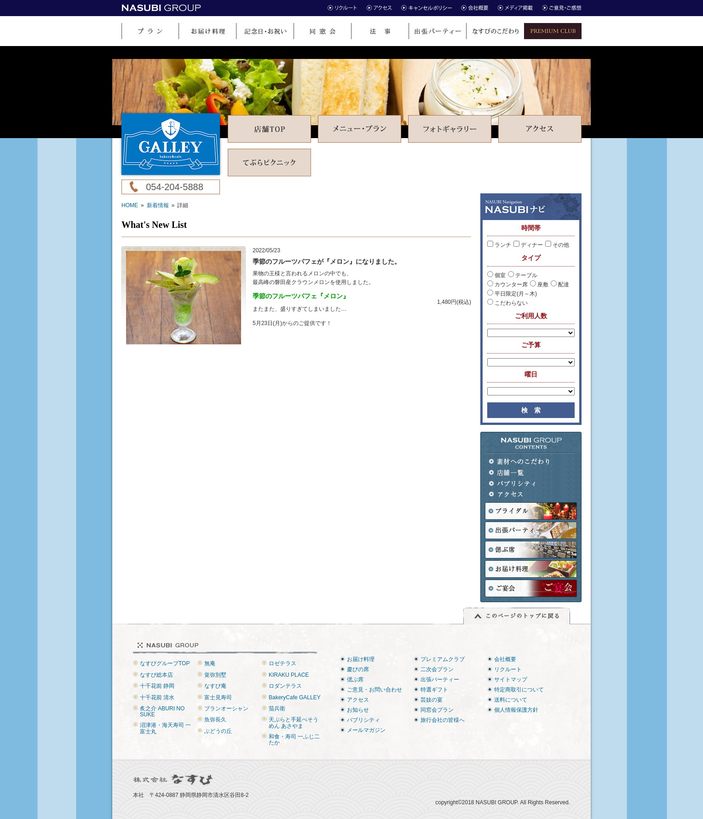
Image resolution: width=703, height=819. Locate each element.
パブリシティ (520, 483)
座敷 (539, 284)
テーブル (522, 275)
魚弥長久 (215, 719)
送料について (510, 700)
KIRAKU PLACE (289, 675)
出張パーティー (440, 679)
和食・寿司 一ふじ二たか (294, 739)
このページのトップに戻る (516, 616)
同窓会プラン (437, 710)
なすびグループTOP (165, 663)
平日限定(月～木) (512, 293)
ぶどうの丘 (218, 731)
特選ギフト (434, 689)
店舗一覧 (520, 472)
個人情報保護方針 (516, 710)
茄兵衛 (277, 708)
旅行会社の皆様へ (443, 720)
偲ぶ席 (355, 679)
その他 (557, 245)
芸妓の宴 (432, 700)
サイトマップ (510, 679)
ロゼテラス (282, 663)
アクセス (520, 494)
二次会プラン (437, 669)
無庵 (209, 663)
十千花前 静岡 (157, 686)
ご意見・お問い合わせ (374, 689)
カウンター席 (507, 284)
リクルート (508, 669)
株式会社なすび (173, 780)
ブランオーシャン (226, 708)
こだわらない (507, 303)
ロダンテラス (285, 686)
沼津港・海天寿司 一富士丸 (165, 728)
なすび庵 (215, 686)
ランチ (499, 245)
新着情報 (158, 205)
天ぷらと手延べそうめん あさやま (293, 722)
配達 (560, 284)
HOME (129, 205)
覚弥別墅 (215, 675)
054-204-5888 (174, 187)
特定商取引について (519, 689)
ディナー (528, 245)
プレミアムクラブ (443, 659)
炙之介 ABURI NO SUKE (162, 711)
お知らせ (358, 710)
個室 (496, 275)
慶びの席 (358, 669)
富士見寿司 (218, 697)
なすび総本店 (156, 675)
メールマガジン (366, 730)
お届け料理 (361, 659)
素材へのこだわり (520, 461)
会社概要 (505, 659)
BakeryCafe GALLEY (295, 697)
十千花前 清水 (157, 697)
